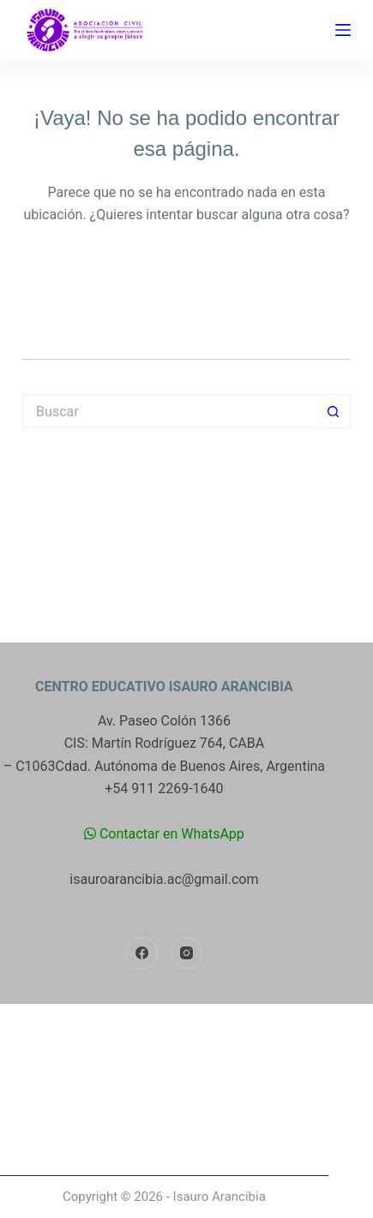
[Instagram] (187, 953)
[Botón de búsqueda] (333, 411)
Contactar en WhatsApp (164, 834)
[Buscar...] (169, 411)
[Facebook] (141, 953)
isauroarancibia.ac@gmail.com (163, 879)
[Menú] (343, 30)
